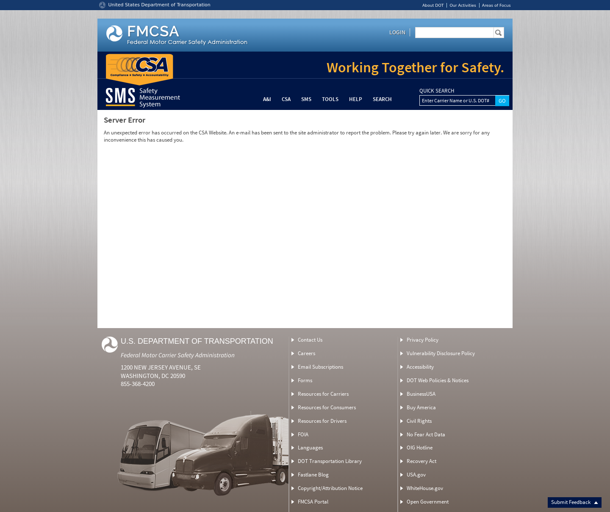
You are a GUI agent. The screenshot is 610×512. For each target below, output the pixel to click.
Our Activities (462, 5)
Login (397, 32)
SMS (306, 99)
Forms (305, 380)
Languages (310, 447)
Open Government (428, 501)
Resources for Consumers (327, 407)
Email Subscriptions (320, 366)
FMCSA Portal (313, 501)
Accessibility (420, 366)
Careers (306, 353)
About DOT (433, 5)
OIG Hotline (420, 447)
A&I (267, 99)
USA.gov (416, 474)
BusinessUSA (421, 393)
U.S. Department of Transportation (197, 341)
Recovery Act (421, 461)
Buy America (421, 407)
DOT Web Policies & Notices (438, 380)
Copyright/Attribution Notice (330, 488)
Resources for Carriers (323, 393)
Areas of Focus (496, 5)
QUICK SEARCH (436, 91)
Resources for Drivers (322, 420)
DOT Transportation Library (330, 461)
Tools (330, 99)
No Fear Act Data (426, 434)
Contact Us (310, 339)
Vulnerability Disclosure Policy (441, 353)
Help (355, 99)
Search (382, 99)
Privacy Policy (422, 339)
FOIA (303, 434)
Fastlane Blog (313, 474)
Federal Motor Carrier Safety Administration (178, 355)
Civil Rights (419, 420)
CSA (286, 99)
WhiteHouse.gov (425, 488)
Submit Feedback (574, 502)
